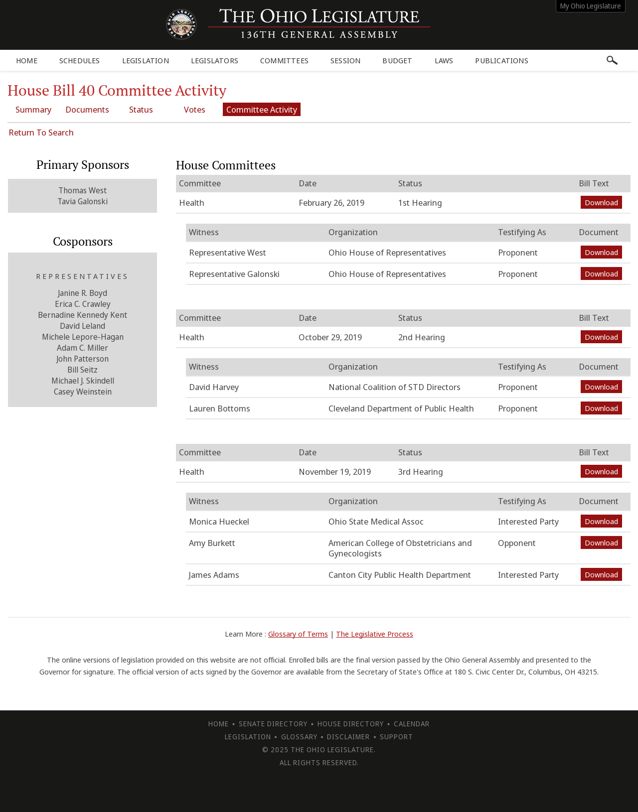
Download (601, 202)
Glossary (299, 736)
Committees (284, 60)
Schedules (79, 60)
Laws (444, 60)
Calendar (412, 723)
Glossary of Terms (298, 634)
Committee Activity (261, 109)
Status (141, 109)
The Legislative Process (374, 634)
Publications (501, 60)
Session (345, 60)
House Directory (351, 723)
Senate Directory (273, 723)
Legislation (145, 60)
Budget (397, 60)
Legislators (214, 60)
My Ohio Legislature (590, 5)
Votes (194, 109)
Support (396, 736)
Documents (87, 109)
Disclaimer (348, 736)
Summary (33, 109)
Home (26, 60)
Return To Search (41, 132)
